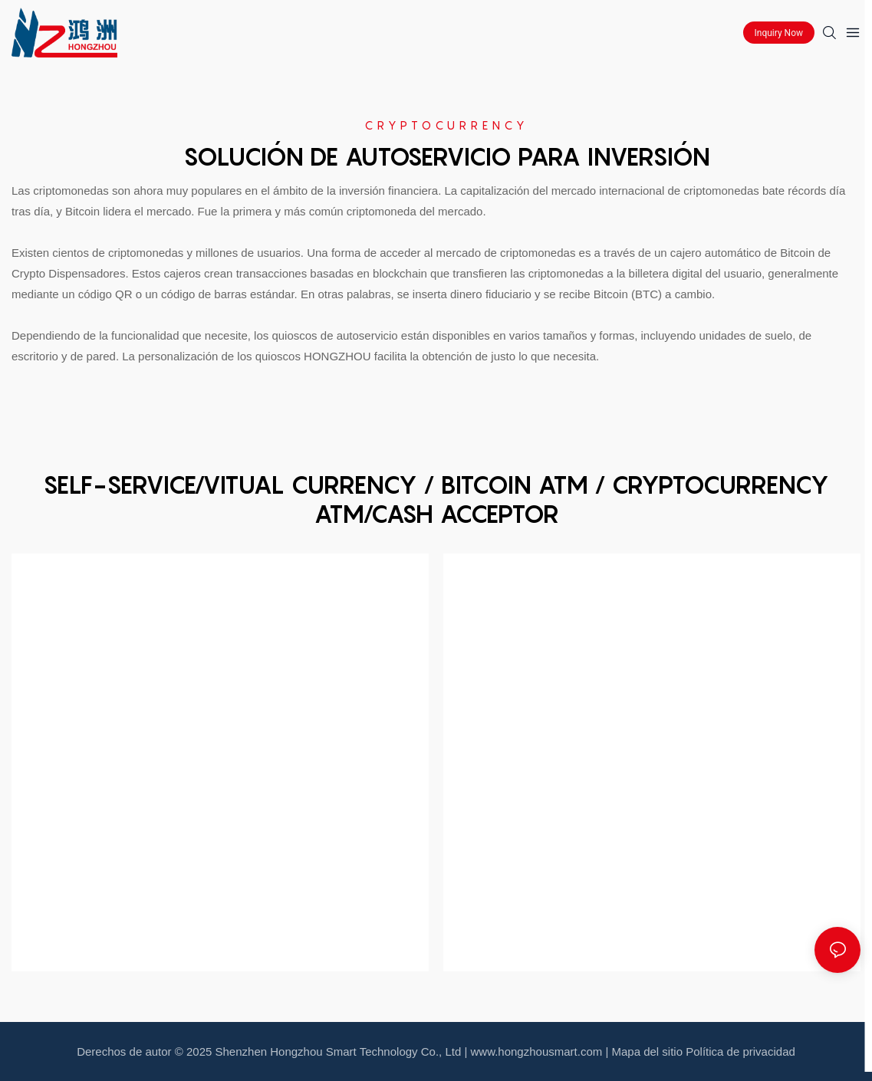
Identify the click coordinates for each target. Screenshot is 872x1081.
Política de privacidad (740, 1051)
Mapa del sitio (647, 1051)
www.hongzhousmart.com (537, 1051)
